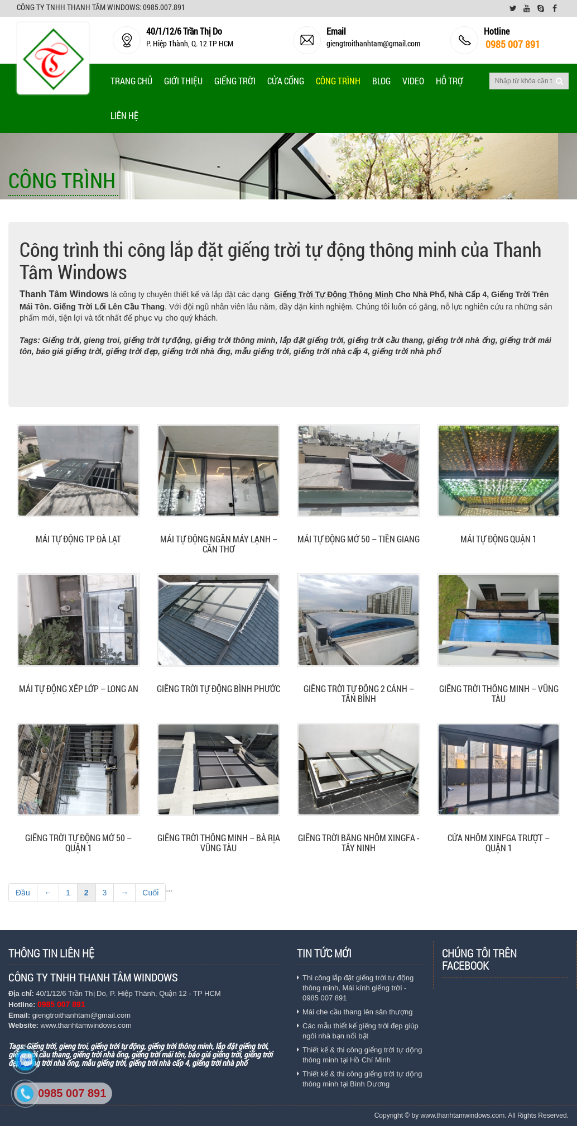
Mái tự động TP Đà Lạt (78, 539)
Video (413, 81)
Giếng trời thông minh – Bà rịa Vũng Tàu (218, 843)
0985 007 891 (72, 1093)
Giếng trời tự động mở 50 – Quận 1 (78, 843)
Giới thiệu (183, 81)
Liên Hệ (124, 115)
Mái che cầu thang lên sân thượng (357, 1012)
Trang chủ (131, 81)
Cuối (150, 892)
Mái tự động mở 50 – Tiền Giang (358, 539)
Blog (381, 81)
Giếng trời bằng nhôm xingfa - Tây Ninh (359, 843)
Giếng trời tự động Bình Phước (218, 689)
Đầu (23, 892)
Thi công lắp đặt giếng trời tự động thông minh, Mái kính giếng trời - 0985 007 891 (357, 988)
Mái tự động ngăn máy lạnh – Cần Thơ (218, 544)
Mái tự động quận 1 (498, 539)
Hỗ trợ (449, 81)
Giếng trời (235, 81)
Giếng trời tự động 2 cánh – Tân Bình (359, 694)
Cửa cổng (285, 81)
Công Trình (338, 81)
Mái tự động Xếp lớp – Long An (78, 689)
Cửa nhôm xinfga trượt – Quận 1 (499, 843)
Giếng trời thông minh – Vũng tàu (499, 694)
